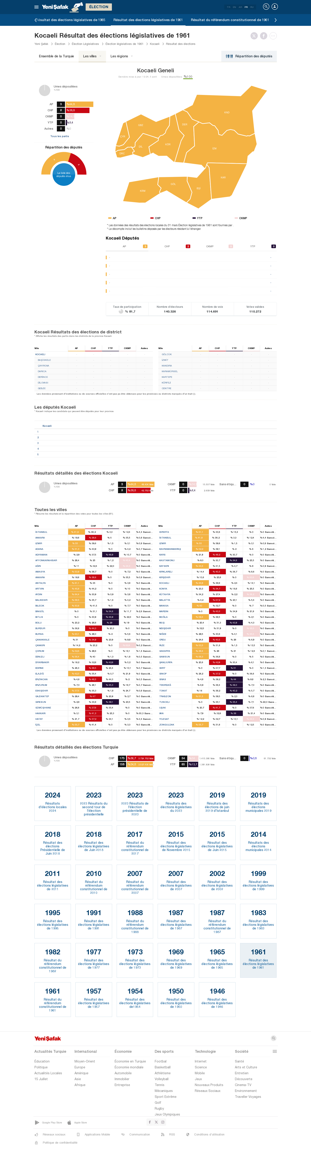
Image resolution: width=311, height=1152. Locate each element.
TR (228, 7)
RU (252, 7)
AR (240, 7)
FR (246, 7)
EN (234, 7)
